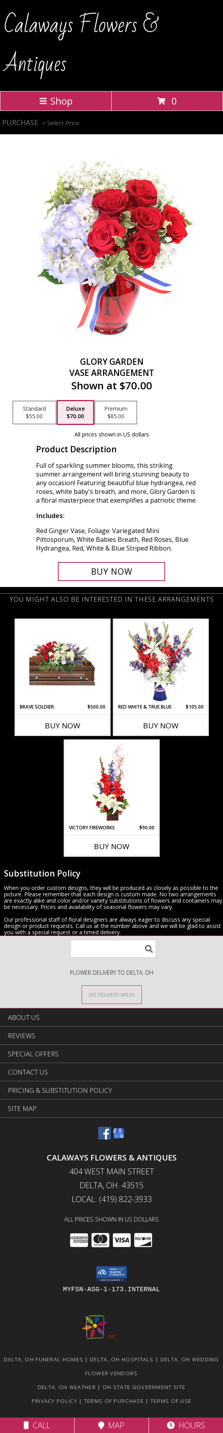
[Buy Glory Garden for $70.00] (112, 571)
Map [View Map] (111, 1425)
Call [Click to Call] (37, 1425)
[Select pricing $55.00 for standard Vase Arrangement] (34, 412)
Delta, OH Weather (67, 1387)
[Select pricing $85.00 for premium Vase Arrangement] (116, 412)
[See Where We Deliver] (112, 994)
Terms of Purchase (114, 1400)
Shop (55, 100)
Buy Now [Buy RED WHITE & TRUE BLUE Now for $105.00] (161, 725)
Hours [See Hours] (186, 1425)
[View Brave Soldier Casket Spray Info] (62, 662)
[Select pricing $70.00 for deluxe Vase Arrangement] (75, 412)
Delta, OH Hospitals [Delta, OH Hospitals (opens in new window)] (122, 1359)
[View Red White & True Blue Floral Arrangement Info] (161, 661)
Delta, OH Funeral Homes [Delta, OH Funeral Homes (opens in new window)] (43, 1359)
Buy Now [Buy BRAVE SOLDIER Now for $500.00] (62, 725)
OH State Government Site (144, 1387)
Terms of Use (171, 1400)
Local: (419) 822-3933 (112, 1199)
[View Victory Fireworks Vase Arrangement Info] (111, 782)
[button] (111, 1274)
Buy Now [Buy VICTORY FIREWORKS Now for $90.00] (112, 846)
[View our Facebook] (104, 1136)
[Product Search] (113, 949)
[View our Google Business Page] (118, 1136)
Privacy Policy (54, 1400)
